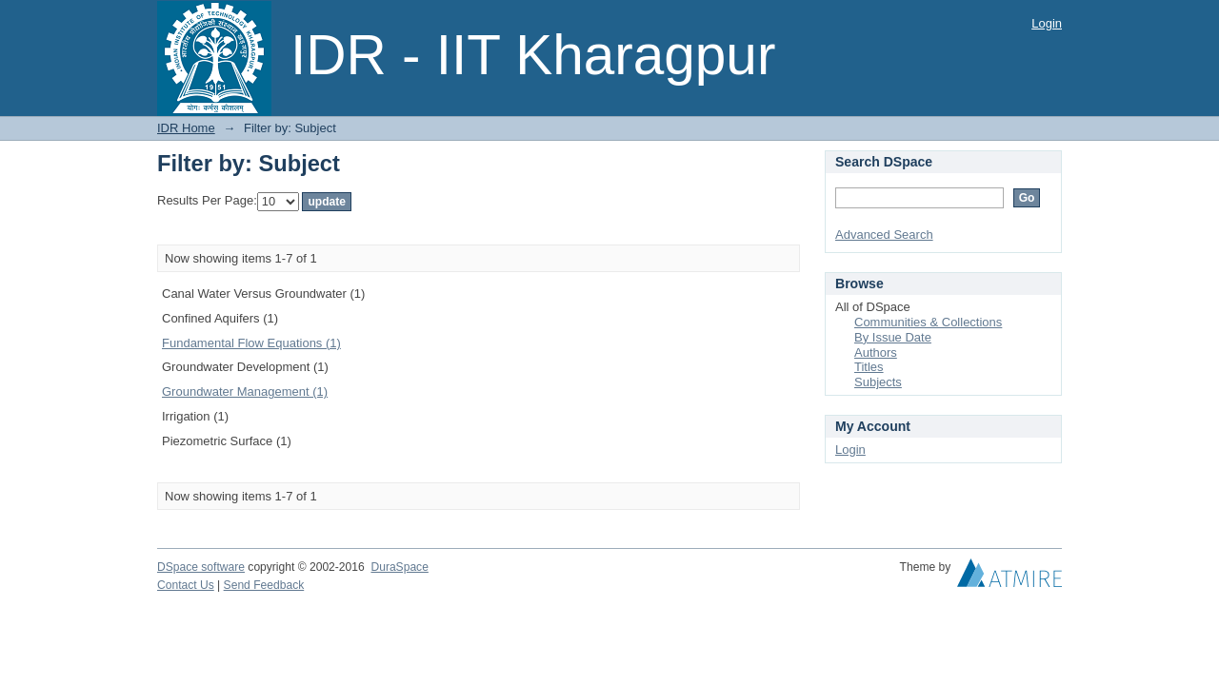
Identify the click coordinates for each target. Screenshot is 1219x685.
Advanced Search (884, 234)
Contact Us (185, 585)
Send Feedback (264, 585)
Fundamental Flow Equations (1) (251, 343)
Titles (869, 367)
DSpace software (201, 567)
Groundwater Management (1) (245, 391)
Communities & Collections (928, 322)
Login (1046, 23)
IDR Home (186, 128)
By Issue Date (892, 337)
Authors (875, 352)
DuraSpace (399, 567)
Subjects (878, 382)
